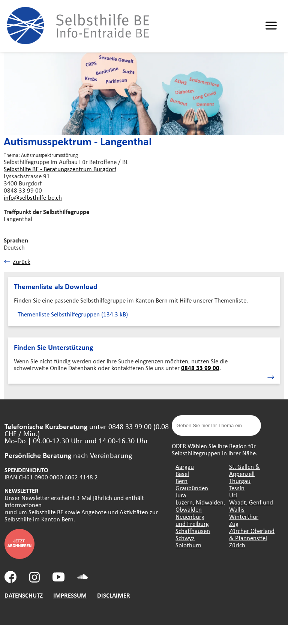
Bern (182, 480)
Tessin (236, 487)
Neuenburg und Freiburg (192, 520)
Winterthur (243, 516)
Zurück (17, 261)
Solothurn (188, 545)
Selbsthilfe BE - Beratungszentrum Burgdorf (60, 168)
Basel (182, 473)
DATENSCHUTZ (23, 595)
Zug (233, 523)
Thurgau (239, 480)
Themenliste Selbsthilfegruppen (73, 314)
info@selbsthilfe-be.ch (33, 197)
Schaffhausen (193, 530)
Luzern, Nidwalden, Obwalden (200, 506)
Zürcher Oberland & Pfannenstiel (251, 534)
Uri (233, 495)
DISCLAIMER (113, 595)
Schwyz (185, 537)
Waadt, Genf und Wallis (251, 506)
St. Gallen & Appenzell (244, 470)
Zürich (237, 545)
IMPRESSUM (70, 595)
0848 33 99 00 (200, 367)
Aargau (185, 466)
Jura (181, 495)
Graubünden (192, 487)
